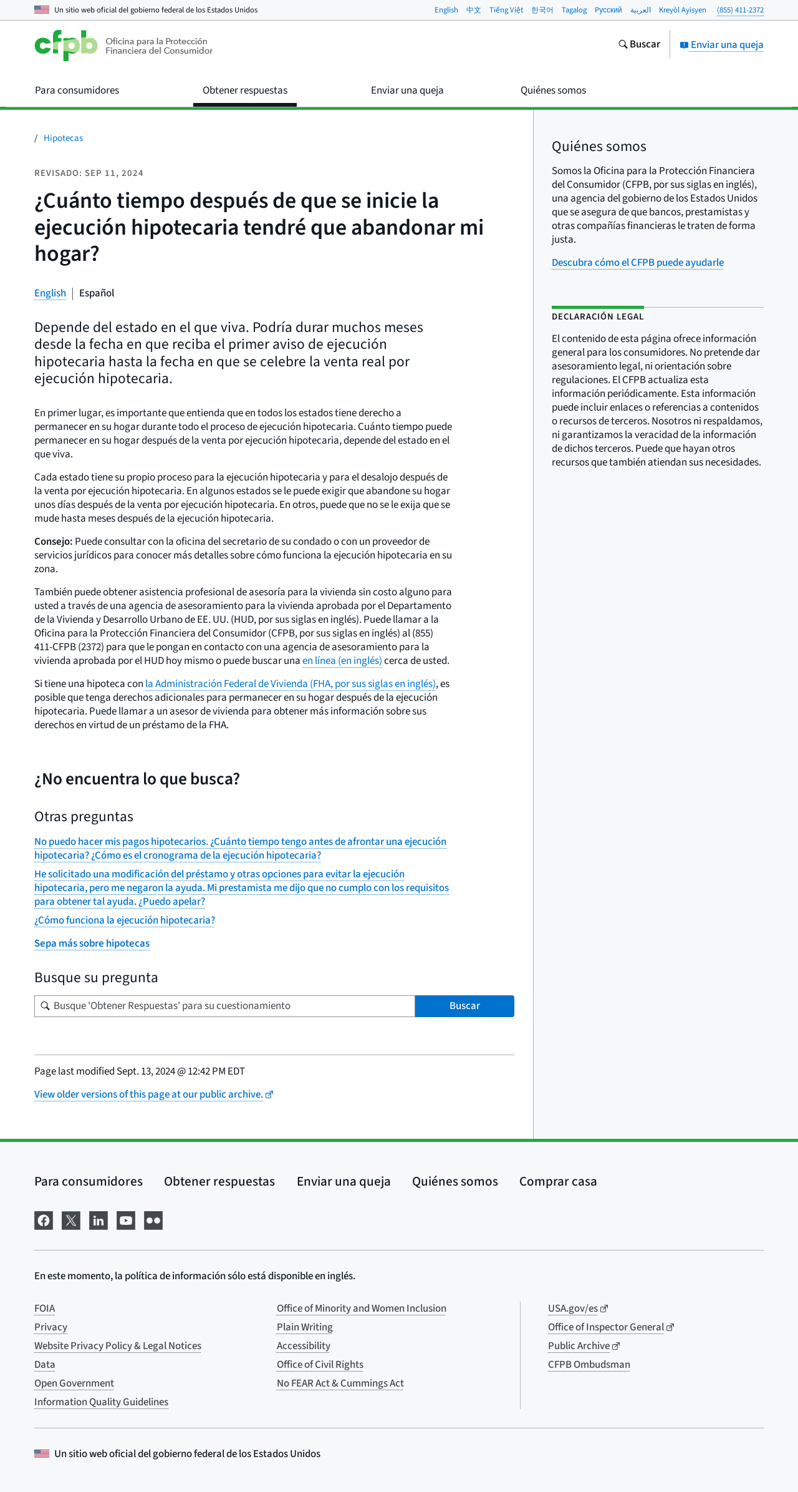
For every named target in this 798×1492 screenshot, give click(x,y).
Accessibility (303, 1345)
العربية (640, 10)
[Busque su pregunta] (224, 1006)
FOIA (44, 1308)
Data (44, 1364)
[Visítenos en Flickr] (153, 1219)
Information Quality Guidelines (101, 1402)
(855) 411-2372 (740, 10)
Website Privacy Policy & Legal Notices (117, 1345)
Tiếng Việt (506, 10)
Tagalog (574, 10)
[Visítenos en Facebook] (43, 1219)
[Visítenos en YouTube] (126, 1219)
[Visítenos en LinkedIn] (98, 1219)
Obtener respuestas (219, 1181)
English (446, 10)
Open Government (74, 1383)
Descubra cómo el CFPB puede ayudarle (638, 262)
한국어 (542, 10)
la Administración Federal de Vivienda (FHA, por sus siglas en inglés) (290, 683)
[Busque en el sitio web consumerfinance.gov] (639, 45)
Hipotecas (63, 138)
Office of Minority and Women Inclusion (361, 1308)
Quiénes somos (455, 1181)
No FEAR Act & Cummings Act (340, 1383)
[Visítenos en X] (71, 1219)
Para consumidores (88, 1181)
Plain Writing (305, 1327)
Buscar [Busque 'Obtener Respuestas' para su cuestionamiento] (464, 1005)
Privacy (50, 1327)
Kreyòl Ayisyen (682, 10)
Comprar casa (558, 1181)
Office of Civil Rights (320, 1364)
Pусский (608, 10)
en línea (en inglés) (342, 660)
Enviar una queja (722, 44)
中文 (473, 10)
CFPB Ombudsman (589, 1364)
